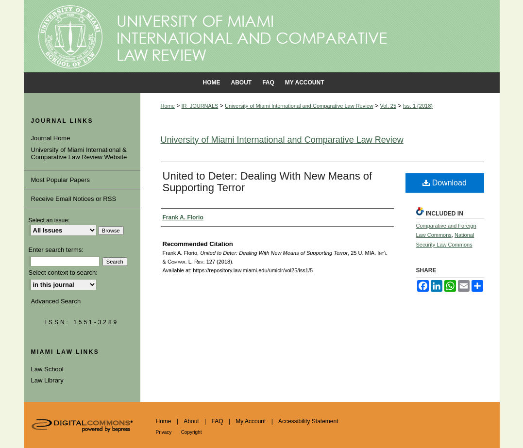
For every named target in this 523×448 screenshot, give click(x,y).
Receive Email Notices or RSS (74, 198)
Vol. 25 (388, 106)
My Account (251, 421)
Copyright (191, 432)
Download (444, 183)
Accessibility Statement (308, 421)
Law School (47, 369)
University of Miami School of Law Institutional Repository (262, 36)
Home (168, 106)
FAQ (217, 421)
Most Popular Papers (60, 179)
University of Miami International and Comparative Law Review (299, 106)
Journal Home (50, 138)
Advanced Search (56, 301)
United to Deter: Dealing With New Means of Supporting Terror (267, 182)
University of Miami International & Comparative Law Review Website (79, 153)
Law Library (47, 380)
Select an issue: (49, 220)
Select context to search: (63, 272)
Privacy (164, 432)
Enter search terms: (56, 249)
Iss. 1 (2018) (418, 106)
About (191, 421)
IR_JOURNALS (200, 106)
